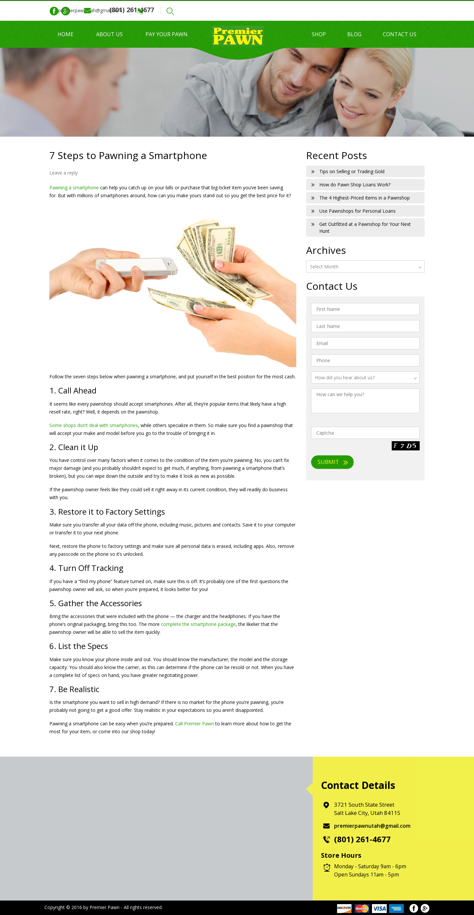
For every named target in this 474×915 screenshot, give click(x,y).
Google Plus (65, 11)
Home (65, 34)
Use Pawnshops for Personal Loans (357, 211)
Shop (319, 34)
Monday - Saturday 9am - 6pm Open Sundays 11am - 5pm (371, 870)
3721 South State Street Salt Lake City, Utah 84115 (368, 809)
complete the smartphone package (198, 624)
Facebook (54, 11)
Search (249, 11)
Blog (354, 34)
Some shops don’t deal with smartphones (93, 425)
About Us (109, 34)
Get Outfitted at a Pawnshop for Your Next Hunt (365, 227)
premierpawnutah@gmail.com (128, 10)
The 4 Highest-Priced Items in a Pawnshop (364, 198)
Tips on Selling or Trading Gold (351, 171)
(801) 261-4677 (208, 9)
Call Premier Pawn (194, 723)
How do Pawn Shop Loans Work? (354, 184)
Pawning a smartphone (74, 187)
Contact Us (399, 34)
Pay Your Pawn (166, 34)
